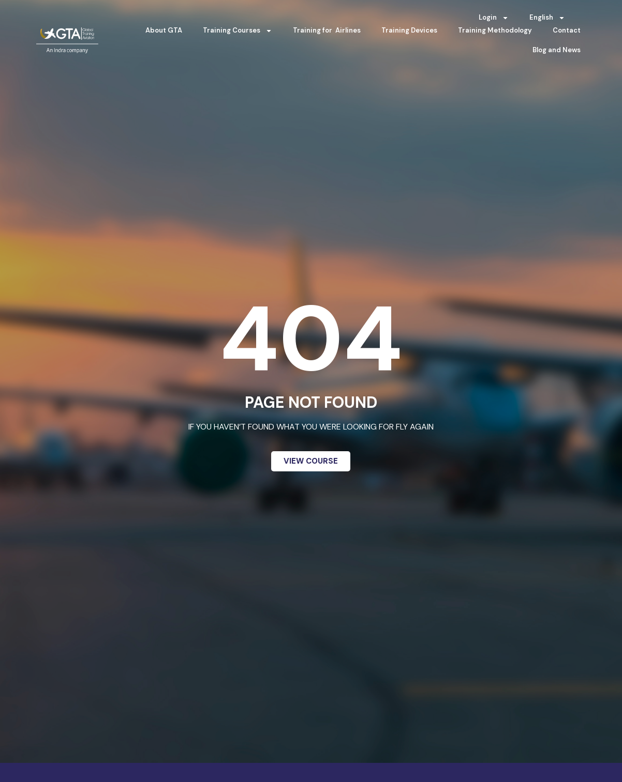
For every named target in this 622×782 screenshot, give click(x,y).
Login (494, 17)
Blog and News (556, 49)
